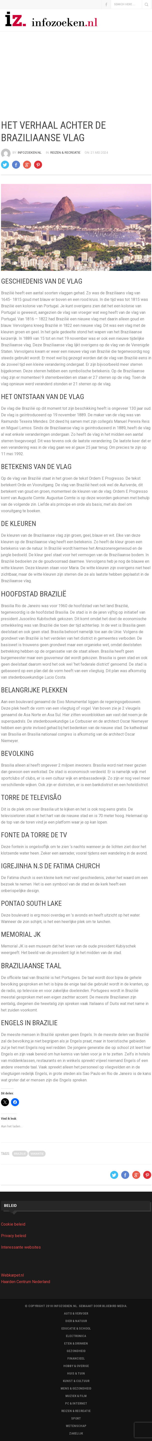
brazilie (20, 1153)
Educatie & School (76, 1328)
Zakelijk (76, 1433)
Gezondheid (76, 1351)
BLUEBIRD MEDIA (114, 1306)
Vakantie (37, 1153)
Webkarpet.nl (12, 1275)
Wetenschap (76, 1426)
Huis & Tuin (76, 1373)
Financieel (76, 1358)
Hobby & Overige (76, 1366)
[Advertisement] (76, 75)
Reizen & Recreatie (65, 152)
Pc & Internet (76, 1403)
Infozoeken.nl (30, 152)
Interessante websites (21, 1247)
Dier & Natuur (76, 1321)
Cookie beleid (13, 1224)
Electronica (76, 1336)
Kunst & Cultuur (76, 1381)
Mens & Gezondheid (76, 1388)
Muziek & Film (76, 1396)
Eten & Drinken (76, 1343)
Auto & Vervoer (76, 1313)
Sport (76, 1418)
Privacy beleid (13, 1235)
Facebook (106, 4)
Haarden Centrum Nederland (25, 1281)
